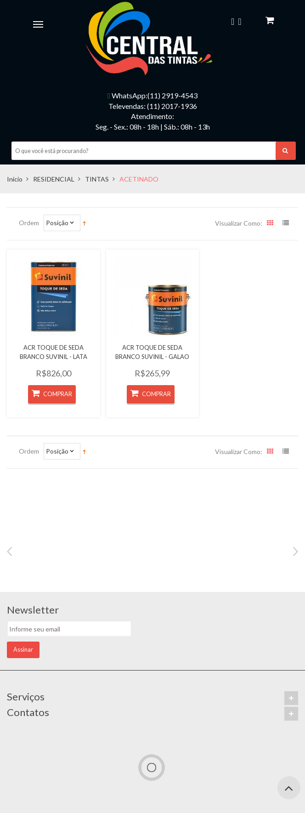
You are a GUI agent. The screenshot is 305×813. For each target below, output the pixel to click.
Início (15, 179)
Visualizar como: (238, 223)
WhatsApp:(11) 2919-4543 (152, 95)
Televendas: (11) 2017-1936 (152, 106)
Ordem (29, 223)
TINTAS (97, 179)
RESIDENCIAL (53, 179)
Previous (9, 551)
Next (295, 551)
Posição (57, 223)
